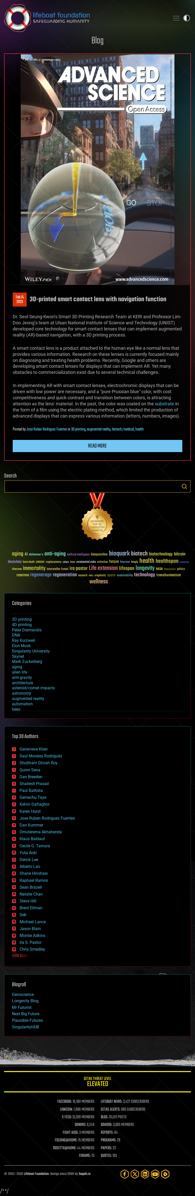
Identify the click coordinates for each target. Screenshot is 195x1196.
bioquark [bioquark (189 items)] (119, 553)
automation (22, 703)
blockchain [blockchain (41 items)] (15, 562)
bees (16, 709)
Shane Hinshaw (34, 873)
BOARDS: (106, 1125)
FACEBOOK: (64, 1101)
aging (17, 666)
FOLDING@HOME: (66, 1140)
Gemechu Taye (33, 797)
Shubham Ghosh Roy (39, 762)
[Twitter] (135, 1174)
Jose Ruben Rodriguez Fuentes (46, 429)
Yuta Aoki (28, 852)
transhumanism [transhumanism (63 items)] (168, 575)
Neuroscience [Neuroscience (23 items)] (170, 569)
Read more (97, 446)
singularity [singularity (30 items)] (100, 575)
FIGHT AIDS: (70, 1132)
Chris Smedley (32, 949)
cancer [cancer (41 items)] (40, 562)
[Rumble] (165, 1174)
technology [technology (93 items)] (144, 575)
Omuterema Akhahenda (41, 832)
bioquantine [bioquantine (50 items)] (99, 554)
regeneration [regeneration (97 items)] (65, 575)
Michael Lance (33, 921)
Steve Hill (28, 901)
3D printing (78, 429)
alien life (19, 672)
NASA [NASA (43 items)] (159, 569)
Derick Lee (29, 859)
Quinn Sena (30, 770)
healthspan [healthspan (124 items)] (167, 561)
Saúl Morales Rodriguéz (41, 756)
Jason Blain (30, 928)
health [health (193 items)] (146, 561)
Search (184, 486)
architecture (22, 682)
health (139, 429)
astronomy (21, 693)
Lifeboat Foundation (36, 1174)
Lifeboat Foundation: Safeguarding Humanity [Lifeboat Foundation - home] (85, 18)
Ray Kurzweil (23, 640)
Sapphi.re (84, 1174)
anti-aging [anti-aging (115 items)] (55, 554)
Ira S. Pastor (30, 942)
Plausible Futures (27, 1020)
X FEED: (67, 1117)
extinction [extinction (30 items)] (102, 562)
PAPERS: (106, 1148)
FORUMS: (85, 1156)
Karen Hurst (30, 811)
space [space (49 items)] (111, 575)
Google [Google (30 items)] (134, 562)
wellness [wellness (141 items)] (98, 582)
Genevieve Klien (34, 749)
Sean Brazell (31, 887)
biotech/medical (123, 429)
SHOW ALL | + (19, 956)
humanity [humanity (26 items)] (184, 562)
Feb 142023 (20, 299)
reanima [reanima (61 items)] (23, 575)
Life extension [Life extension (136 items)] (103, 568)
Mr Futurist (21, 1007)
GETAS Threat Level (97, 1083)
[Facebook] (125, 1174)
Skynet (18, 656)
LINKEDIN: (66, 1109)
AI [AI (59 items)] (26, 554)
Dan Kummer (31, 825)
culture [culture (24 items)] (66, 562)
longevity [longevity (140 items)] (145, 568)
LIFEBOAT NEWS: (111, 1101)
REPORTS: (107, 1132)
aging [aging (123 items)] (17, 554)
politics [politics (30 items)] (181, 569)
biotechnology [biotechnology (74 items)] (161, 554)
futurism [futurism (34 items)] (125, 562)
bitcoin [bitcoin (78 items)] (179, 554)
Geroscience (23, 994)
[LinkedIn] (145, 1174)
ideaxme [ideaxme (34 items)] (17, 569)
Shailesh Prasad (34, 783)
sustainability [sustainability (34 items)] (125, 576)
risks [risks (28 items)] (91, 575)
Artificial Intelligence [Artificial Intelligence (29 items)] (78, 554)
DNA (16, 635)
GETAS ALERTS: (110, 1109)
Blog (97, 41)
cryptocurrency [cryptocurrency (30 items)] (53, 562)
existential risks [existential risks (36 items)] (86, 562)
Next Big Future (25, 1013)
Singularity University (31, 651)
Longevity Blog (25, 1000)
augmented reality (98, 429)
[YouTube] (155, 1174)
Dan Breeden (31, 776)
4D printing (22, 624)
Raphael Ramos (34, 880)
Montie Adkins (32, 935)
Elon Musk (21, 645)
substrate (164, 403)
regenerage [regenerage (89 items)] (41, 575)
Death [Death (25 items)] (72, 562)
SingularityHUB (25, 1027)
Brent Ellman (31, 907)
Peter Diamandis (27, 630)
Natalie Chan (31, 894)
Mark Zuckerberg (27, 661)
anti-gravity (22, 677)
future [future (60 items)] (114, 561)
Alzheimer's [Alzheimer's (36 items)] (36, 555)
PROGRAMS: (108, 1140)
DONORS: (80, 1125)
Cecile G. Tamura (35, 845)
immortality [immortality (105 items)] (34, 568)
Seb (23, 914)
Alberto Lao (30, 866)
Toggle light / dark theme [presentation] (186, 18)
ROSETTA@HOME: (64, 1148)
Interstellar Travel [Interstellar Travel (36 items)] (57, 569)
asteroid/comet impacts (33, 687)
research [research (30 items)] (82, 575)
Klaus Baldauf (32, 838)
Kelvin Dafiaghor (35, 804)
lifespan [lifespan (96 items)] (126, 568)
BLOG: (104, 1117)
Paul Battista (31, 790)
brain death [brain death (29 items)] (29, 562)
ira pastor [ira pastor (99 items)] (79, 568)
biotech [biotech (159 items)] (139, 553)
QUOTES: (106, 1156)
